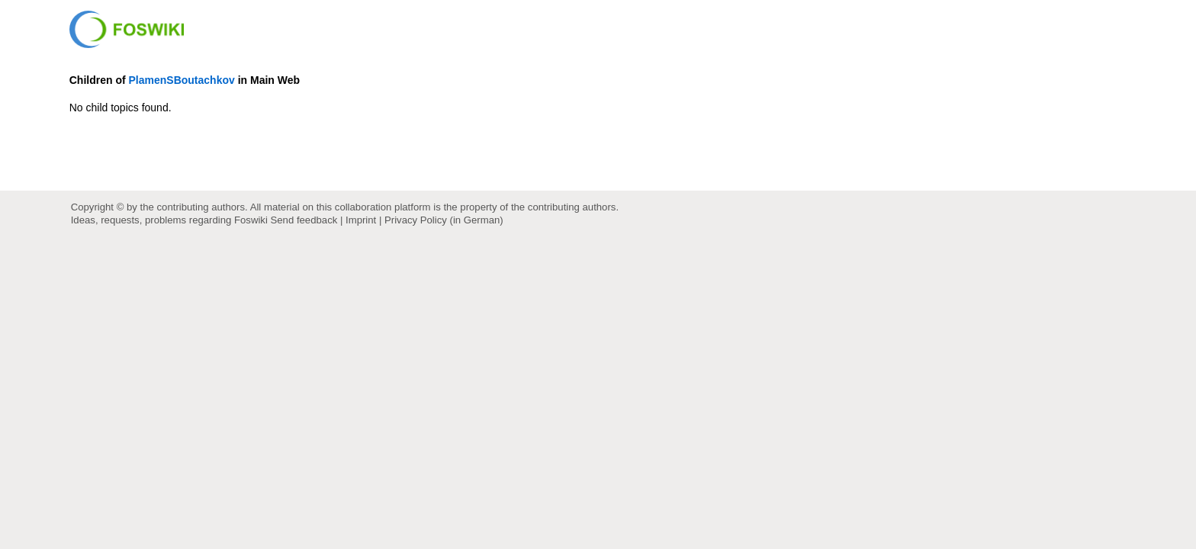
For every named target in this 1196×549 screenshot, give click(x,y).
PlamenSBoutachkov (182, 80)
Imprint (361, 220)
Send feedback (304, 220)
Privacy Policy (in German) (443, 220)
